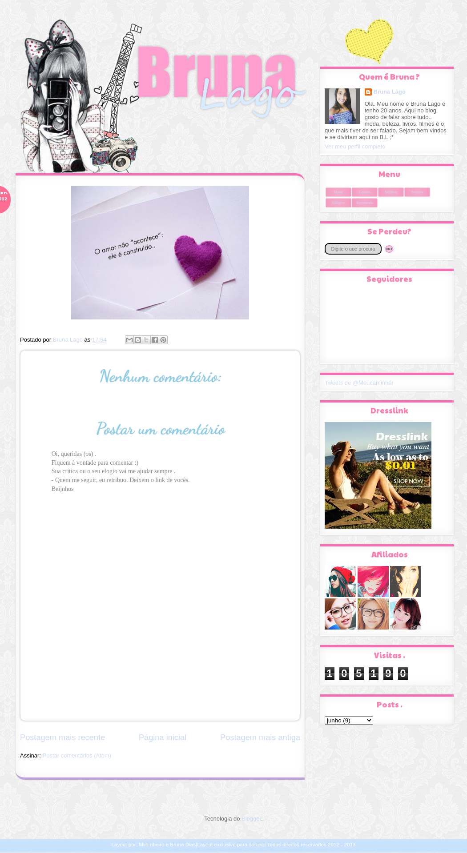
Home (338, 192)
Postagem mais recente (62, 737)
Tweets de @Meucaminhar (359, 382)
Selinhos (391, 192)
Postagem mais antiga (260, 737)
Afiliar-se (339, 203)
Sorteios (417, 192)
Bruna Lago (390, 91)
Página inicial (162, 737)
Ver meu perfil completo (355, 146)
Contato (364, 192)
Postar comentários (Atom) (77, 755)
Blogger (251, 818)
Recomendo (364, 203)
